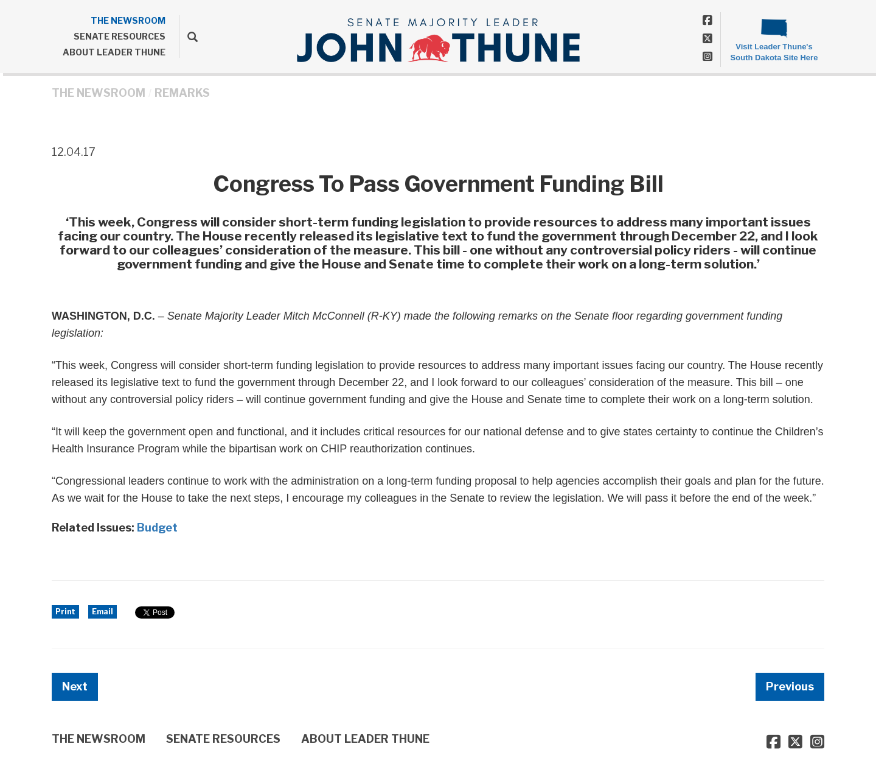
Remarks (182, 92)
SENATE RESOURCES (119, 36)
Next (75, 686)
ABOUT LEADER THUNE (114, 52)
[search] (188, 36)
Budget (157, 527)
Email (102, 611)
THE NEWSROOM (128, 20)
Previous (790, 686)
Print (65, 611)
